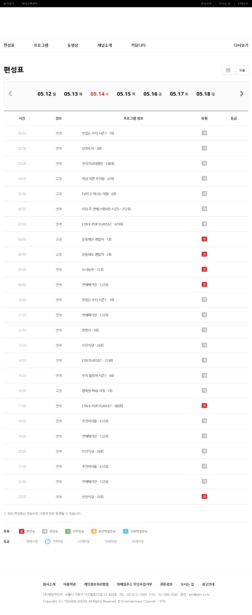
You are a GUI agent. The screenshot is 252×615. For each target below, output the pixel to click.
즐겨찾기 (9, 3)
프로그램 (41, 45)
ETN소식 (243, 3)
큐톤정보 (166, 584)
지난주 (12, 93)
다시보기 (241, 45)
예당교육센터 (30, 3)
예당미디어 (126, 23)
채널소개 (104, 45)
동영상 (72, 45)
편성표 (9, 45)
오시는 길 (225, 3)
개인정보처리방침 (96, 584)
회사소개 (206, 3)
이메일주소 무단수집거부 (134, 584)
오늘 (242, 70)
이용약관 (69, 584)
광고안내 (208, 584)
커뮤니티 (138, 45)
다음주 (240, 93)
